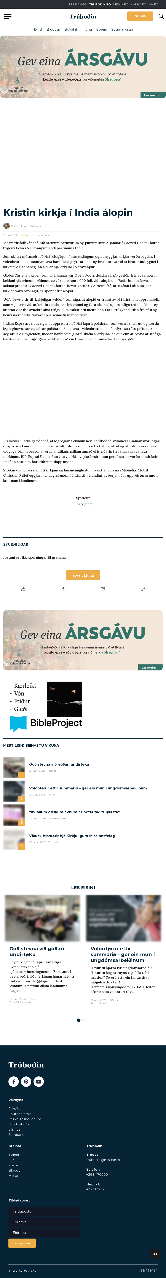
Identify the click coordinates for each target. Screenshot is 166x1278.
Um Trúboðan (20, 1124)
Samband (16, 1135)
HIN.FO (153, 4)
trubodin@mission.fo (103, 1160)
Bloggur (53, 29)
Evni (11, 1160)
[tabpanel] (42, 954)
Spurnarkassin (122, 29)
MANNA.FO (138, 4)
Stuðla (140, 16)
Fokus (13, 1165)
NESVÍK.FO (120, 4)
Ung (88, 29)
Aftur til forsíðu (40, 16)
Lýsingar (15, 1129)
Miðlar (13, 1176)
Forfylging (83, 504)
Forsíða (14, 1109)
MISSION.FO (78, 4)
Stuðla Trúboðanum (24, 1119)
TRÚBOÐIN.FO (100, 4)
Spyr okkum (83, 575)
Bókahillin (72, 29)
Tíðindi (37, 29)
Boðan (101, 29)
